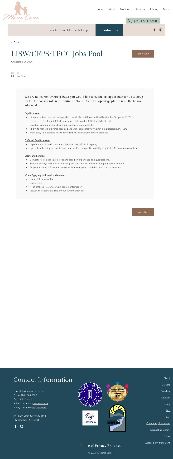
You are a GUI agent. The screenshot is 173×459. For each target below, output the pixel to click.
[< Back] (22, 42)
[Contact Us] (109, 30)
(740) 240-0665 (39, 407)
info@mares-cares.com (32, 391)
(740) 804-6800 (145, 21)
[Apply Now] (143, 54)
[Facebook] (154, 30)
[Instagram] (161, 30)
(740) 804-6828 (40, 403)
